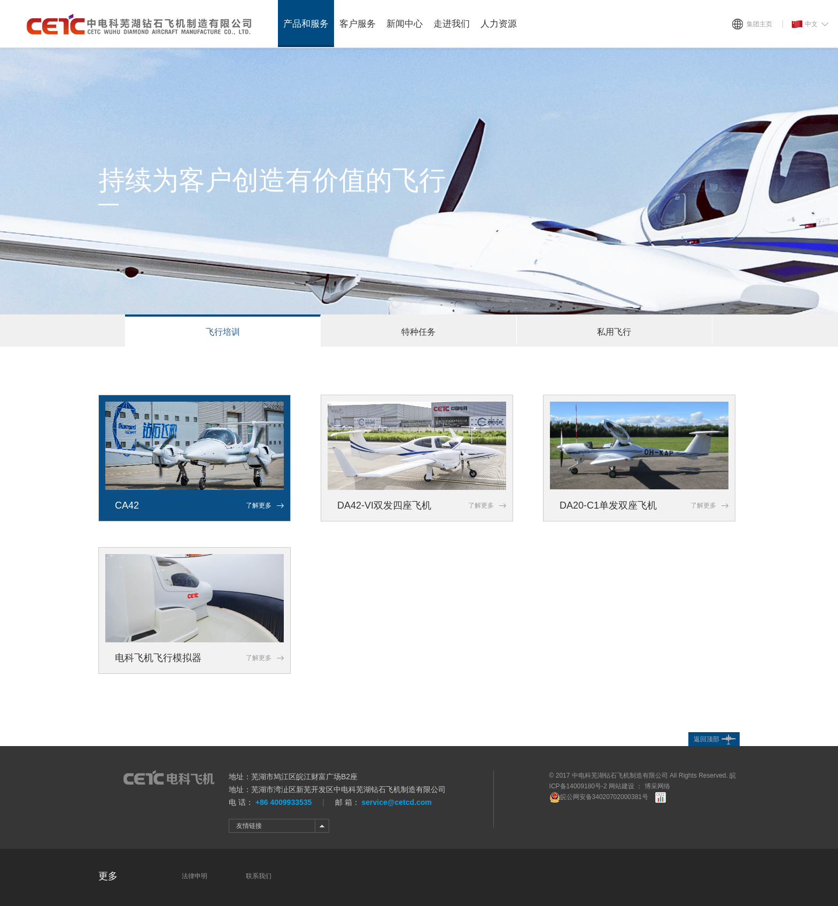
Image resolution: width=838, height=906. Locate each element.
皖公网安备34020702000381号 (598, 797)
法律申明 (194, 876)
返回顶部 (706, 739)
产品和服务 (306, 24)
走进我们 (451, 24)
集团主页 (759, 24)
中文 (804, 24)
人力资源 (498, 24)
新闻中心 (404, 24)
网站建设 (621, 786)
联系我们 (258, 876)
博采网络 (657, 786)
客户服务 (357, 24)
